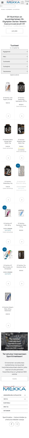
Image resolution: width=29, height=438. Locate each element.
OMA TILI (5, 407)
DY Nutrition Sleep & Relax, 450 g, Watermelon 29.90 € (7, 311)
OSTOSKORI (6, 410)
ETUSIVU (3, 9)
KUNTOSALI (6, 403)
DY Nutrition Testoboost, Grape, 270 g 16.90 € (21, 227)
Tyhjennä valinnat (14, 75)
